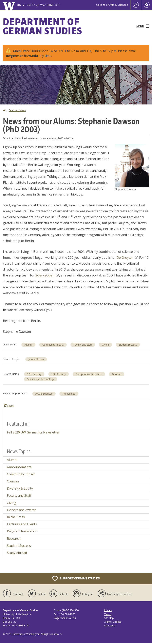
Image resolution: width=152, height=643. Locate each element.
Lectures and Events (22, 524)
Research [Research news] (14, 538)
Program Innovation (22, 531)
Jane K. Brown (36, 359)
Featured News (17, 110)
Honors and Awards (21, 510)
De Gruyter (127, 257)
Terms (107, 614)
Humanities (69, 393)
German (116, 374)
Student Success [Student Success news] (128, 344)
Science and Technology (40, 379)
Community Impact (21, 474)
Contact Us (110, 625)
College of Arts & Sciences (112, 5)
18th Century (34, 374)
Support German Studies (76, 578)
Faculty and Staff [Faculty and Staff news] (83, 344)
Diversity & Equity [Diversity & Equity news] (20, 488)
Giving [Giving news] (105, 344)
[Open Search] (146, 5)
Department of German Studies (42, 26)
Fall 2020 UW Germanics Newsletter (33, 432)
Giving (11, 503)
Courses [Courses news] (13, 481)
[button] (132, 165)
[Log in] (135, 5)
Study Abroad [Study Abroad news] (17, 553)
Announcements (19, 467)
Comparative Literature (89, 374)
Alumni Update (112, 621)
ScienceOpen (47, 275)
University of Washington (26, 634)
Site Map (109, 618)
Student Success (19, 545)
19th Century (58, 374)
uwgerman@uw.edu (22, 56)
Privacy (108, 610)
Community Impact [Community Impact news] (53, 344)
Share (9, 405)
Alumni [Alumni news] (28, 344)
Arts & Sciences (43, 393)
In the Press (16, 517)
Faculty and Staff (19, 495)
